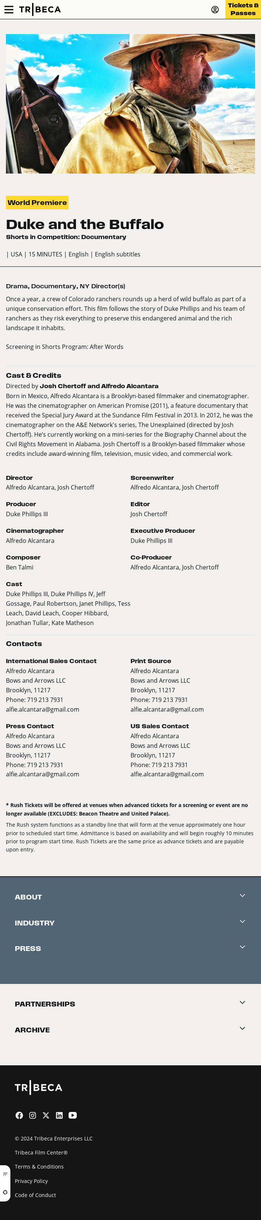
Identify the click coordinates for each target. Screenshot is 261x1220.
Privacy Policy (31, 1180)
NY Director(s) (102, 286)
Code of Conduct (35, 1195)
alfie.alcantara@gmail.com (42, 709)
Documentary (53, 286)
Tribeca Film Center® (41, 1152)
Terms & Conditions (39, 1166)
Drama (17, 286)
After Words (106, 346)
